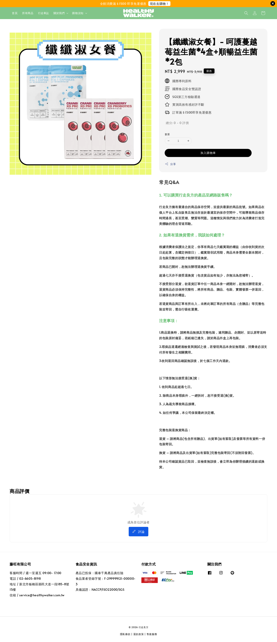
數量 (167, 134)
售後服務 (152, 634)
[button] (246, 13)
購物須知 (77, 13)
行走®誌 (43, 13)
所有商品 (27, 13)
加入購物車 (208, 153)
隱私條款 (125, 634)
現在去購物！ (159, 3)
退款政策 (138, 634)
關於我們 (59, 13)
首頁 (15, 13)
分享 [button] (170, 164)
